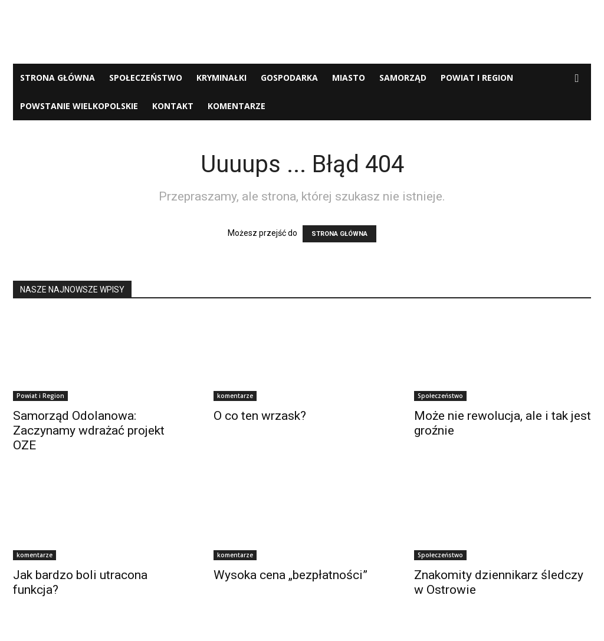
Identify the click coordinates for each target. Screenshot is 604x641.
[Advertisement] (302, 32)
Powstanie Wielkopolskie (79, 105)
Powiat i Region (477, 77)
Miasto (348, 77)
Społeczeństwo (145, 77)
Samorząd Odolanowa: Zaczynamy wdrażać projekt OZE (89, 430)
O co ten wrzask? (260, 416)
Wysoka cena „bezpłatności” (290, 575)
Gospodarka (289, 77)
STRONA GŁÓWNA (339, 234)
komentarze (236, 105)
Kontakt (172, 105)
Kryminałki (221, 77)
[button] (577, 78)
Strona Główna (57, 77)
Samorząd (402, 77)
